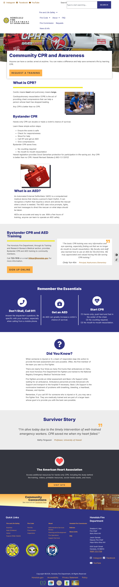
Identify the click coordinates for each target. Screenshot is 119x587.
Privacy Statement (70, 577)
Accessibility (52, 577)
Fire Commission (47, 23)
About (56, 18)
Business (9, 527)
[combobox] (82, 5)
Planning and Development (57, 532)
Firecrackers (31, 530)
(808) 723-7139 (96, 551)
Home (8, 533)
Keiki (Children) (11, 530)
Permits (30, 527)
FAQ (63, 18)
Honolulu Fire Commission (78, 523)
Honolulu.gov (37, 577)
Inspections (31, 533)
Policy (84, 577)
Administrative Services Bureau (56, 529)
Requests (59, 23)
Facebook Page (40, 502)
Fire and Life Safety (48, 12)
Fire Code (45, 18)
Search (64, 2)
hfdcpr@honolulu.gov (38, 258)
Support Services (54, 538)
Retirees (72, 527)
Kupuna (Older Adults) (13, 536)
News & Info (45, 28)
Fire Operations (53, 535)
